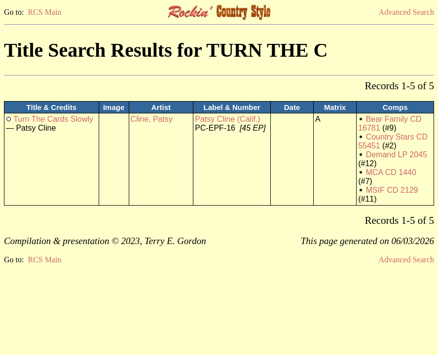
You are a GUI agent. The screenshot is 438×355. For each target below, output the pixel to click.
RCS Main (44, 12)
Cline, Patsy (152, 119)
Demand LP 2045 (396, 154)
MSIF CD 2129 (392, 190)
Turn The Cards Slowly (53, 119)
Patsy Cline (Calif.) (227, 119)
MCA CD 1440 (391, 172)
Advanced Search (406, 12)
